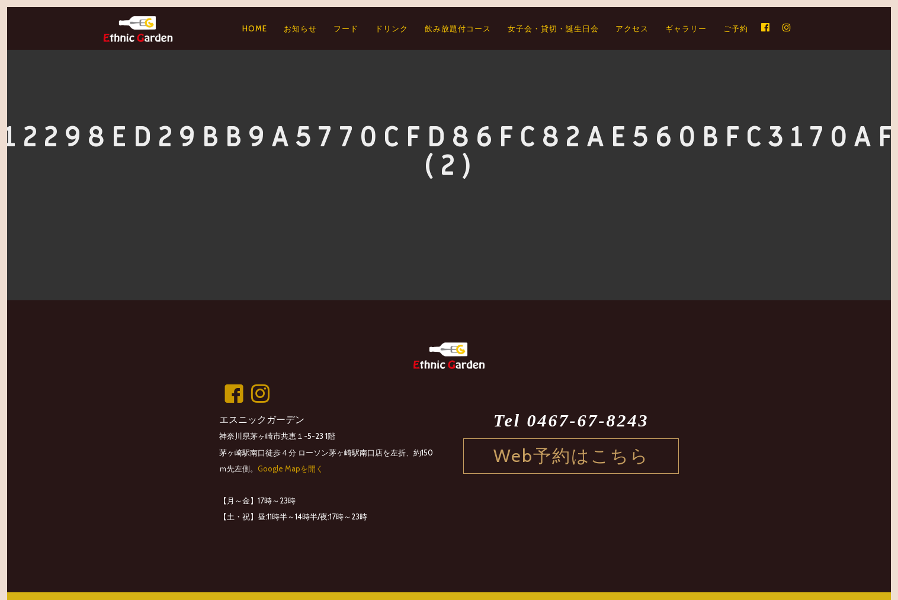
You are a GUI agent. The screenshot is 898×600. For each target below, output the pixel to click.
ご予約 (735, 28)
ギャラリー (686, 28)
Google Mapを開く (290, 468)
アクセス (632, 28)
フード (345, 28)
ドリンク (391, 28)
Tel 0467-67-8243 (571, 420)
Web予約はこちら (571, 456)
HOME (254, 28)
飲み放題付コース (458, 28)
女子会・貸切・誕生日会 (553, 28)
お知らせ (300, 28)
